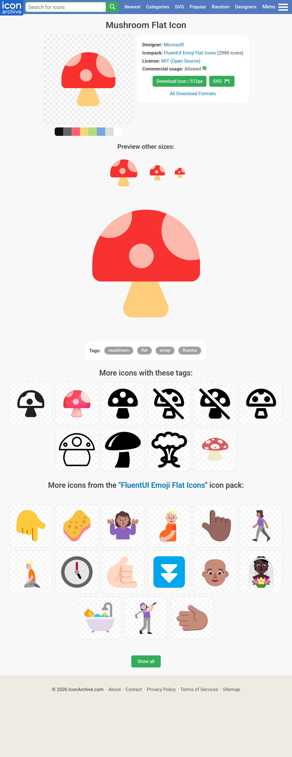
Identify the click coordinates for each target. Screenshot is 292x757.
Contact (134, 689)
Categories (157, 7)
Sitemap (231, 689)
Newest (132, 7)
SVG (179, 7)
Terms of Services (199, 689)
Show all (145, 661)
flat (144, 350)
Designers (245, 7)
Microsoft (174, 44)
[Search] (112, 7)
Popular (198, 7)
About (114, 689)
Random (220, 7)
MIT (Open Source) (181, 61)
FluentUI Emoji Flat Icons (190, 53)
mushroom (119, 350)
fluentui (190, 350)
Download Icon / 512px (180, 81)
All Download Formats (193, 93)
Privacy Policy (161, 689)
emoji (165, 350)
